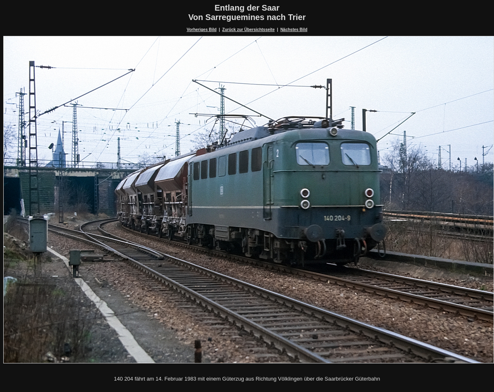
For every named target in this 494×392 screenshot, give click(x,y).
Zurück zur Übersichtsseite (248, 29)
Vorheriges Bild (201, 29)
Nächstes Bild (293, 29)
